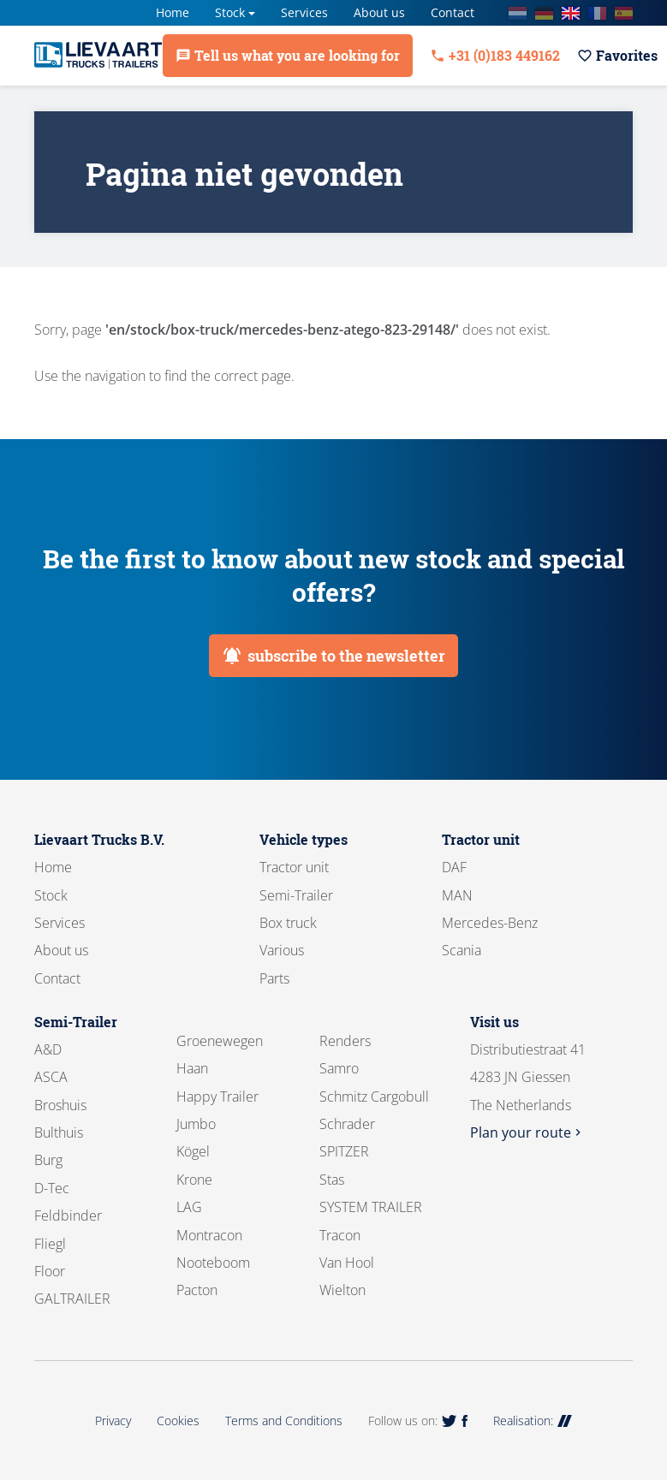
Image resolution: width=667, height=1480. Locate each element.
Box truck (288, 922)
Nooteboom (213, 1262)
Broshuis (60, 1105)
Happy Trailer (217, 1096)
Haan (192, 1068)
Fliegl (50, 1243)
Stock (230, 12)
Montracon (209, 1235)
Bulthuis (58, 1132)
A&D (48, 1049)
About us (379, 12)
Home (172, 12)
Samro (339, 1068)
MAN (457, 895)
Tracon (339, 1235)
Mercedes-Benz (490, 922)
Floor (49, 1271)
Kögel (193, 1151)
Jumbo (196, 1123)
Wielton (342, 1290)
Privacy (113, 1420)
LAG (189, 1207)
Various (281, 950)
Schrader (347, 1123)
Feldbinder (68, 1215)
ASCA (51, 1076)
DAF (454, 867)
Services (304, 12)
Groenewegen (219, 1040)
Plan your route (527, 1132)
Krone (194, 1179)
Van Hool (346, 1262)
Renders (345, 1040)
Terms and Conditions (283, 1420)
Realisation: (532, 1420)
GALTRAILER (72, 1298)
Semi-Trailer (296, 895)
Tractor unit (294, 867)
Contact (452, 12)
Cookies (178, 1420)
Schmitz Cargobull (374, 1096)
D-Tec (51, 1188)
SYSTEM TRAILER (370, 1207)
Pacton (196, 1290)
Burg (48, 1159)
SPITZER (344, 1151)
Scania (461, 950)
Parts (274, 978)
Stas (331, 1179)
